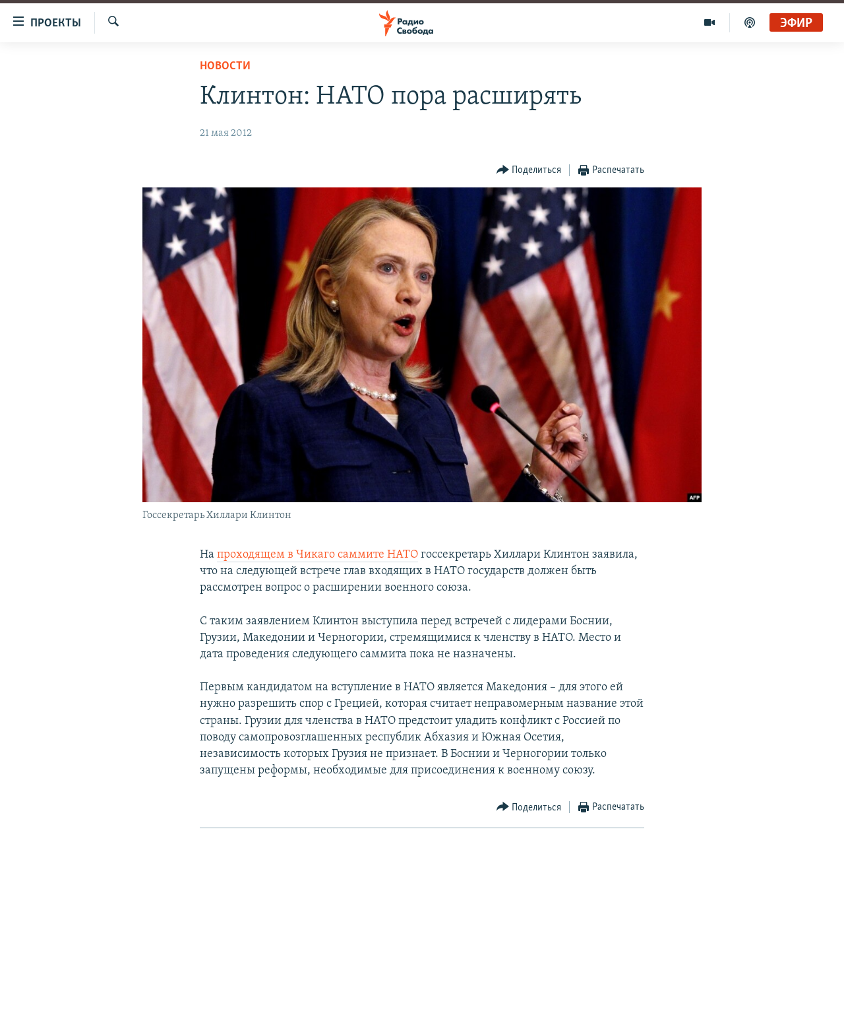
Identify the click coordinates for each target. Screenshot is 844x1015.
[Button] (529, 171)
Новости (225, 66)
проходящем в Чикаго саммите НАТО (317, 554)
